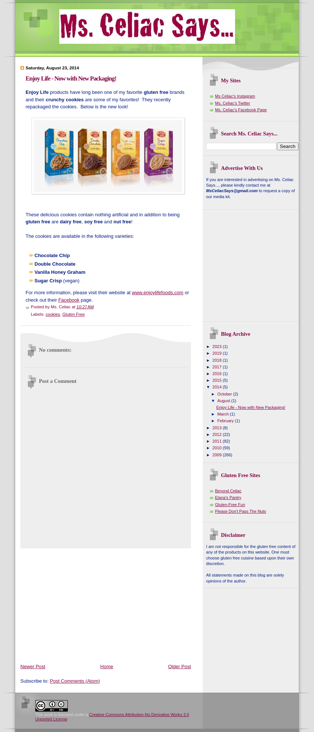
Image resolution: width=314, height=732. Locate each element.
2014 (217, 387)
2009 (217, 455)
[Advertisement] (107, 604)
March (223, 414)
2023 (217, 346)
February (226, 420)
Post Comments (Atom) (75, 681)
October (225, 394)
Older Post (179, 666)
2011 (217, 441)
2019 (217, 353)
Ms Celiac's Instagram (235, 96)
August (224, 400)
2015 (217, 380)
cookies (53, 314)
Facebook (68, 300)
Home (106, 666)
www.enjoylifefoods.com (158, 292)
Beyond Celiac (228, 491)
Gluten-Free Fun (230, 504)
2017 (217, 367)
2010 (217, 448)
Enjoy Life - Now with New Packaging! (71, 78)
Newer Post (32, 666)
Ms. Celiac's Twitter (232, 103)
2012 (217, 434)
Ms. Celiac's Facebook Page (241, 110)
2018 (217, 360)
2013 (217, 428)
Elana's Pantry (228, 497)
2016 (217, 373)
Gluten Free (73, 314)
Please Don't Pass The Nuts (240, 511)
